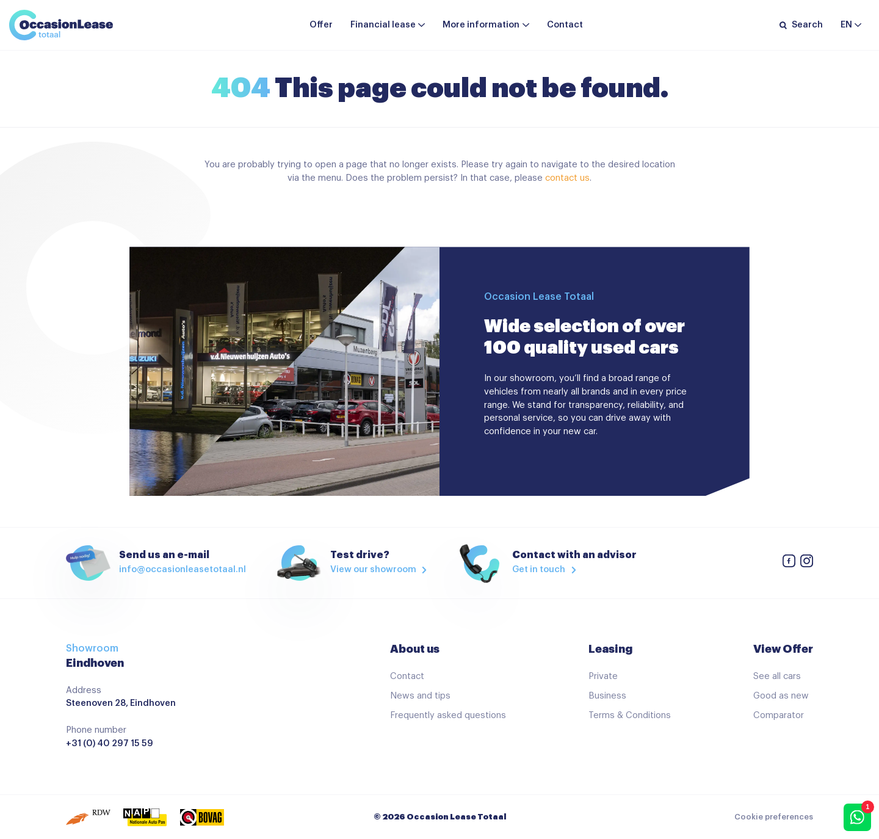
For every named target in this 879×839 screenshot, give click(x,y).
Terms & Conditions (629, 715)
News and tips (420, 695)
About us (415, 649)
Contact (565, 24)
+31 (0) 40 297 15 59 (109, 743)
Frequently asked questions (448, 715)
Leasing (610, 649)
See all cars (777, 676)
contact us (567, 178)
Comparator (778, 715)
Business (607, 695)
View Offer (783, 649)
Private (603, 676)
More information (481, 24)
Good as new (781, 695)
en (846, 24)
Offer (321, 24)
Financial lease (383, 24)
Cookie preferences (773, 817)
